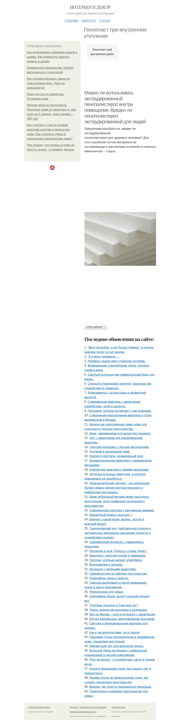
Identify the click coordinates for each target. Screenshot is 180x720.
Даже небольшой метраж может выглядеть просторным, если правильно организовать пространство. (117, 501)
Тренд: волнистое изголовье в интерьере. (118, 609)
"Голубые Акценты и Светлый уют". (114, 605)
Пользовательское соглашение (92, 707)
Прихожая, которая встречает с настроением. (119, 410)
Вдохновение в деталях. (106, 564)
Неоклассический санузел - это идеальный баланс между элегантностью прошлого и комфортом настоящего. (116, 488)
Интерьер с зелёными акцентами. (112, 569)
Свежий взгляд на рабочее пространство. (118, 573)
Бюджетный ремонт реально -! (110, 514)
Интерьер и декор (90, 7)
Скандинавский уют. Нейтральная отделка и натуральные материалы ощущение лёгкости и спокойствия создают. (117, 533)
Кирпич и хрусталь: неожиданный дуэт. (116, 456)
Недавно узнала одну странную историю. (116, 361)
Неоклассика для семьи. (106, 591)
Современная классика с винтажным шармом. (121, 510)
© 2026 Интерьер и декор (39, 707)
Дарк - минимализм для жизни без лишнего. (120, 433)
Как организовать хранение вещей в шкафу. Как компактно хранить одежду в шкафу (52, 57)
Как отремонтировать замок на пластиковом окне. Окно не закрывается (48, 83)
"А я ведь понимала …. (104, 356)
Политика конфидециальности (83, 712)
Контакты (74, 707)
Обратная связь (119, 707)
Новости (89, 20)
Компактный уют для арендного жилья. (116, 646)
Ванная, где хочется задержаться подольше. (120, 686)
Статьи (104, 20)
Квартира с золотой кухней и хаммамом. (117, 555)
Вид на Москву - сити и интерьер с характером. (122, 614)
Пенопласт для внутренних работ (102, 52)
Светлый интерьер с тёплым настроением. (119, 447)
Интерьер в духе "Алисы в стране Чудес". (118, 551)
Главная (71, 20)
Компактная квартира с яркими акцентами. (119, 469)
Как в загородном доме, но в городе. (114, 632)
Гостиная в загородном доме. (109, 451)
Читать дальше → (96, 327)
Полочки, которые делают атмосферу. (115, 560)
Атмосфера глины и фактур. (109, 578)
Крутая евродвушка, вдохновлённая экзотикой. (122, 618)
